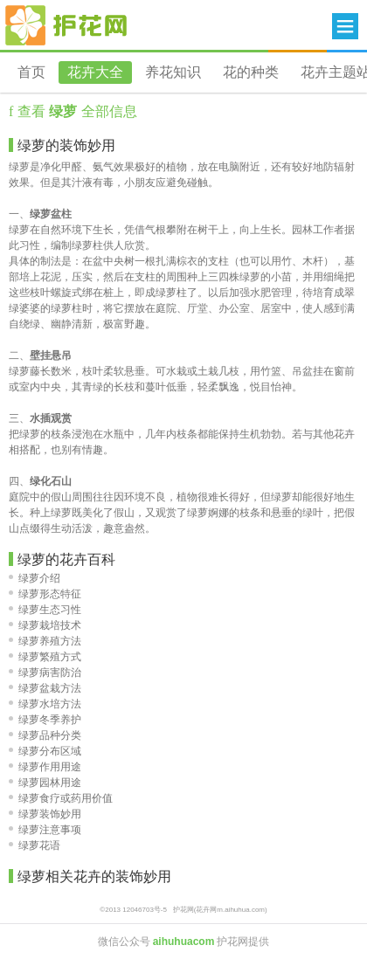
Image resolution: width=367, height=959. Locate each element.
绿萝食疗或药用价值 (61, 798)
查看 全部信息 (74, 111)
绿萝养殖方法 (45, 641)
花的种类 (251, 72)
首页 (31, 72)
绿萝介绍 (34, 578)
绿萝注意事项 (45, 830)
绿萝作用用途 (45, 767)
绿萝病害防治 (45, 672)
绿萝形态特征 (45, 594)
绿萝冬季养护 (45, 720)
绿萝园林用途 (45, 782)
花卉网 (66, 25)
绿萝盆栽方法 (45, 688)
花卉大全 (95, 72)
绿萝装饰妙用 (45, 814)
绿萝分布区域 (45, 751)
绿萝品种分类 (45, 735)
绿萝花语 (34, 845)
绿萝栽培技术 (45, 625)
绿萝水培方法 (45, 704)
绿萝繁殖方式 (45, 657)
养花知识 (173, 72)
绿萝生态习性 (45, 610)
